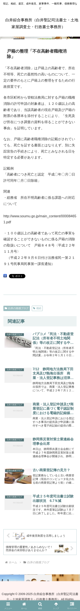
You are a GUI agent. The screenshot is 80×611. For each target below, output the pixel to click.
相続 (37, 308)
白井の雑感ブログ (17, 308)
